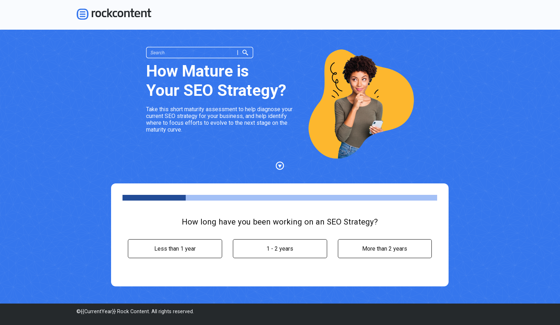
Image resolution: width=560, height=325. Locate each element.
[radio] (175, 248)
